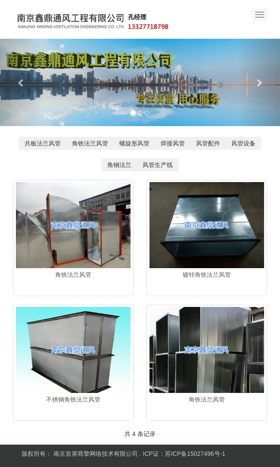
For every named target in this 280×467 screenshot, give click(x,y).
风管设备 (243, 143)
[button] (21, 82)
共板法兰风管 (43, 143)
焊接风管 (173, 143)
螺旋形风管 (134, 143)
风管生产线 (158, 164)
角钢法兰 (119, 164)
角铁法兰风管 (90, 143)
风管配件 (208, 143)
